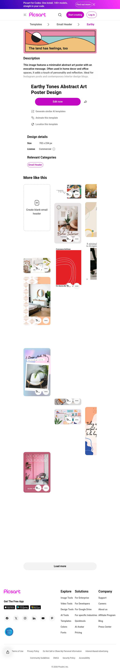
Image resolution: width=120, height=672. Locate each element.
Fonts (63, 632)
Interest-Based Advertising (96, 651)
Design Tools (67, 609)
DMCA (56, 658)
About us (102, 609)
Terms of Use (17, 651)
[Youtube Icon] (43, 618)
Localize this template (47, 124)
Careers (102, 603)
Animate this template (47, 118)
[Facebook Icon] (7, 618)
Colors (64, 626)
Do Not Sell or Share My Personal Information (62, 651)
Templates (66, 621)
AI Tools (65, 615)
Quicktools (80, 621)
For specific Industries (86, 615)
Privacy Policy (33, 651)
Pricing (78, 632)
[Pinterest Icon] (52, 618)
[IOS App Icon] (9, 608)
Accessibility (84, 658)
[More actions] (77, 194)
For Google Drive (83, 609)
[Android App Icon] (22, 608)
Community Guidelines (39, 658)
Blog (100, 621)
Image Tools (67, 598)
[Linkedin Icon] (34, 618)
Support (102, 598)
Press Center (104, 626)
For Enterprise (82, 598)
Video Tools (66, 603)
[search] (60, 15)
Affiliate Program (107, 615)
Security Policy (69, 658)
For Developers (82, 603)
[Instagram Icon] (25, 618)
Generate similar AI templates (51, 111)
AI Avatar (79, 626)
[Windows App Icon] (35, 608)
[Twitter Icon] (16, 618)
